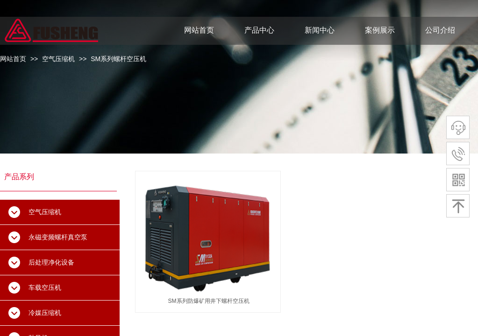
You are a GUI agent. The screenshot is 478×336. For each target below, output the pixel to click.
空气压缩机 (58, 59)
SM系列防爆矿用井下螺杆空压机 (209, 301)
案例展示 (380, 30)
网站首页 (13, 59)
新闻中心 (320, 30)
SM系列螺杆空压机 (118, 59)
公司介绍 (440, 30)
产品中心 (259, 30)
